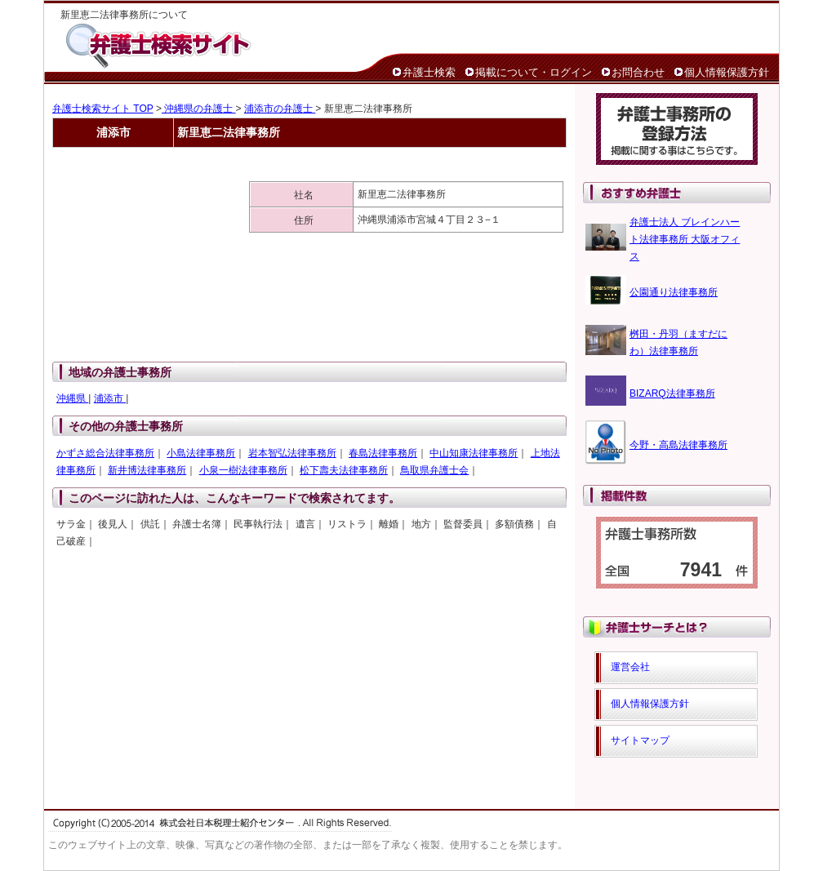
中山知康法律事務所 (473, 453)
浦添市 (110, 398)
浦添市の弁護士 (279, 108)
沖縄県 (72, 398)
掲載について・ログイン (533, 72)
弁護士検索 (429, 72)
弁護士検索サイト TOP (102, 108)
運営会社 (630, 667)
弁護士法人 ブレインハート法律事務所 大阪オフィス (684, 239)
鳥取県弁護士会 (434, 470)
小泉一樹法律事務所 (243, 470)
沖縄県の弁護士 (199, 108)
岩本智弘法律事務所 (292, 453)
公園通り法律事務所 (673, 292)
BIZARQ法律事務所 (672, 393)
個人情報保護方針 (726, 72)
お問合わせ (638, 72)
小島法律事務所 (201, 453)
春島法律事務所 (383, 453)
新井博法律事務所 (147, 470)
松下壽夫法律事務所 (344, 470)
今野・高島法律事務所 (678, 445)
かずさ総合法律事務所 (105, 453)
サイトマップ (640, 740)
